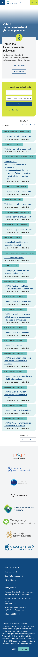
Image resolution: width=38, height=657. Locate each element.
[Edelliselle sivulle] (26, 125)
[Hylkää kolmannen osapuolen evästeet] (13, 649)
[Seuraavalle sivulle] (30, 125)
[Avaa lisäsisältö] (13, 110)
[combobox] (19, 98)
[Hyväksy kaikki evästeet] (23, 649)
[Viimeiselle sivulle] (34, 125)
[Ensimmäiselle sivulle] (22, 125)
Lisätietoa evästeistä (25, 643)
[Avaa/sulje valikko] (30, 98)
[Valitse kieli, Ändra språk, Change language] (21, 2)
